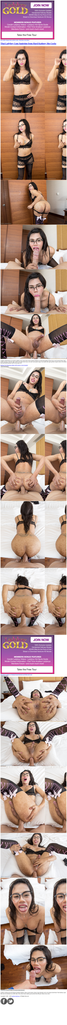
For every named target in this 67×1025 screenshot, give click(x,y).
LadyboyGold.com (16, 996)
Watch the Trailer (4, 676)
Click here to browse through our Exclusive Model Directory (12, 990)
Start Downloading (4, 366)
